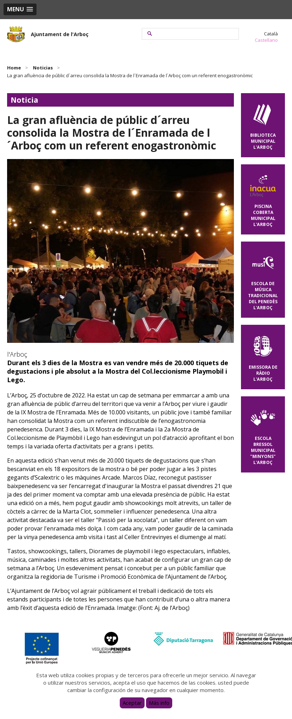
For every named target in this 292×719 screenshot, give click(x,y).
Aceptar (132, 702)
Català (271, 33)
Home (14, 67)
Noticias (43, 67)
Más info (159, 702)
